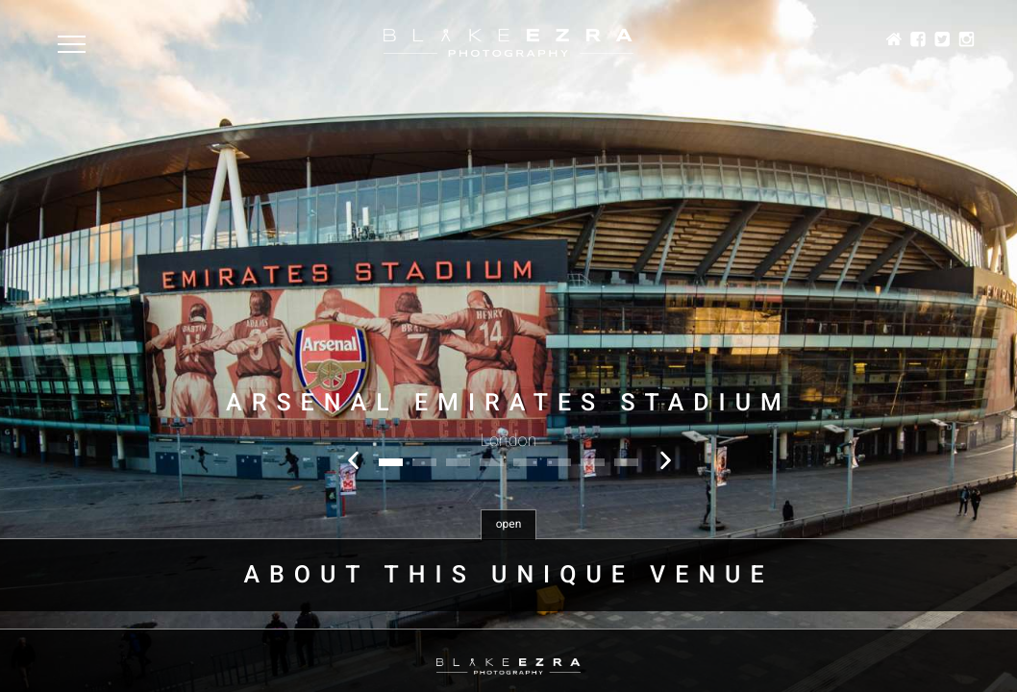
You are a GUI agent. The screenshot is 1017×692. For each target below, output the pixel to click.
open (509, 524)
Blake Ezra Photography (508, 43)
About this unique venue (508, 575)
